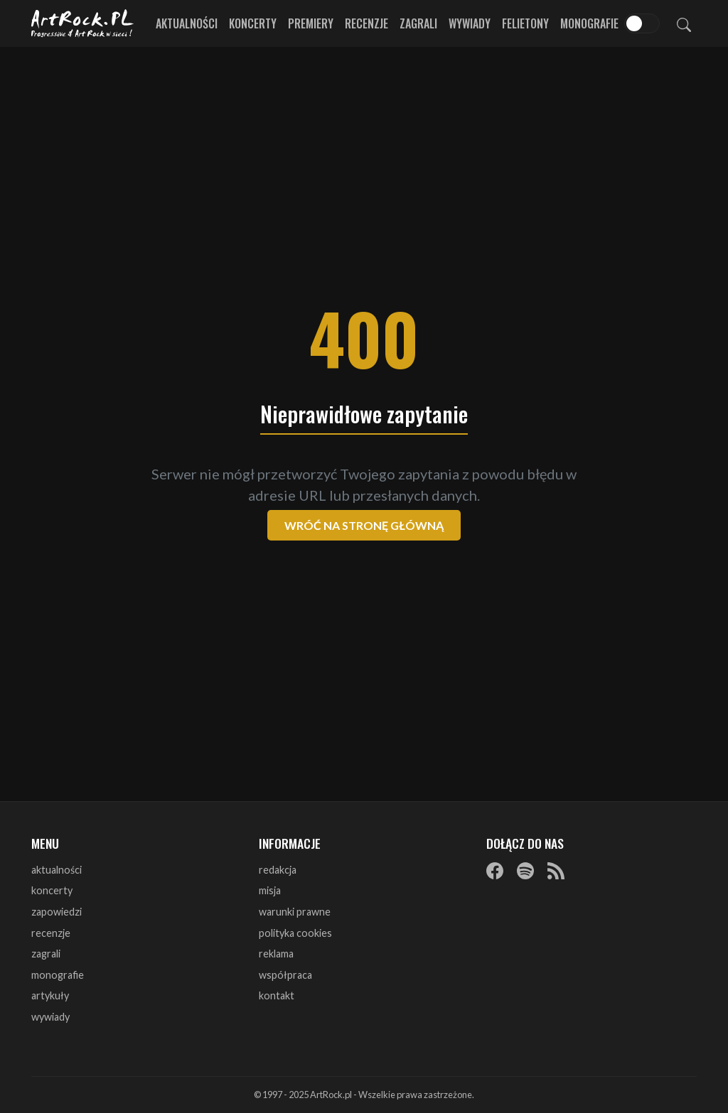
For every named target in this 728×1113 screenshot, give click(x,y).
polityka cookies (295, 933)
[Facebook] (494, 870)
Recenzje (366, 23)
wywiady (50, 1017)
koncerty (52, 890)
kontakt (276, 995)
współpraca (285, 975)
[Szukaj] (684, 23)
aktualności (56, 870)
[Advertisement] (364, 163)
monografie (57, 975)
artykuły (50, 995)
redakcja (277, 870)
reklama (276, 954)
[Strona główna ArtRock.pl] (82, 23)
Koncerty (253, 23)
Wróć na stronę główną (364, 525)
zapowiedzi (56, 912)
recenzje (50, 933)
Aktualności (187, 23)
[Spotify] (525, 870)
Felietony (525, 23)
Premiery (310, 23)
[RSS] (555, 870)
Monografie (589, 23)
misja (270, 890)
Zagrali (418, 23)
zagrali (45, 954)
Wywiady (470, 23)
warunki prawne (295, 912)
